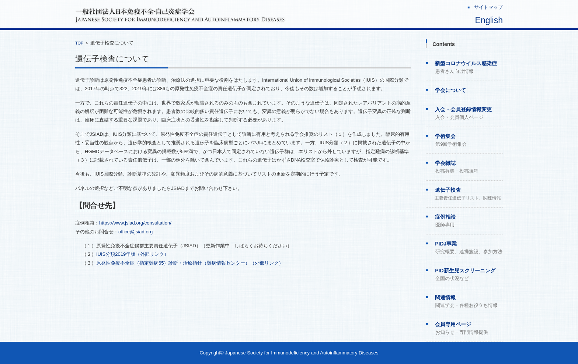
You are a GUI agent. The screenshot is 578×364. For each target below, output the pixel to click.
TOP (79, 43)
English (489, 20)
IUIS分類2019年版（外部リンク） (132, 254)
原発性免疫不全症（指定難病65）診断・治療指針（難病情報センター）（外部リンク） (189, 263)
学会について (450, 90)
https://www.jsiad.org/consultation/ (135, 223)
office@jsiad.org (135, 231)
